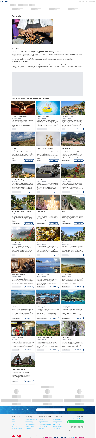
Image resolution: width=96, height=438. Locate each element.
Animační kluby (56, 422)
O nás (13, 424)
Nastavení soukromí (30, 426)
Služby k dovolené (42, 422)
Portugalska (41, 67)
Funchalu (32, 54)
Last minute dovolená (57, 421)
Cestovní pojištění (29, 422)
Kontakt (13, 419)
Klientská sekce (42, 419)
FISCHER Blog (14, 426)
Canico (71, 59)
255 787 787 (78, 418)
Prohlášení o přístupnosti (17, 428)
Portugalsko (18, 47)
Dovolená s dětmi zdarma (58, 426)
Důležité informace (43, 426)
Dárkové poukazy (29, 421)
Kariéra (13, 422)
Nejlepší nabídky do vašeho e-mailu (20, 410)
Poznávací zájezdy (56, 428)
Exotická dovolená (56, 424)
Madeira (23, 47)
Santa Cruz (67, 59)
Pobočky (13, 421)
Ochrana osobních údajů (30, 424)
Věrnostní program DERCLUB (31, 419)
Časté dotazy (42, 428)
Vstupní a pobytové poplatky (45, 424)
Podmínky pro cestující (43, 421)
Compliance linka (29, 428)
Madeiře (35, 70)
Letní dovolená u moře (57, 419)
